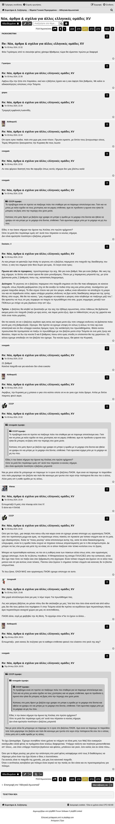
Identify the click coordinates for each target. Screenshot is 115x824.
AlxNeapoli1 (12, 122)
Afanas (12, 487)
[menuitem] (32, 5)
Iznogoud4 (11, 579)
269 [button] (72, 28)
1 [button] (64, 28)
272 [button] (92, 28)
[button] (54, 29)
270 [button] (78, 28)
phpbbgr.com (69, 817)
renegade (5, 151)
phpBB (51, 811)
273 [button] (98, 28)
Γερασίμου (6, 63)
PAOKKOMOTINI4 (9, 34)
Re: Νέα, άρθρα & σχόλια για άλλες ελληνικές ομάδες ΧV (43, 43)
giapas (4, 93)
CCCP (11, 404)
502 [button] (107, 28)
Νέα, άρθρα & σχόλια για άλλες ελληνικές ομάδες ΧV (46, 19)
